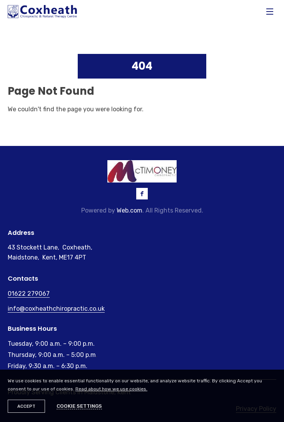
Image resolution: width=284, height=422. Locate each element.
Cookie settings (79, 406)
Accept (26, 406)
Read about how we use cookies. (111, 389)
